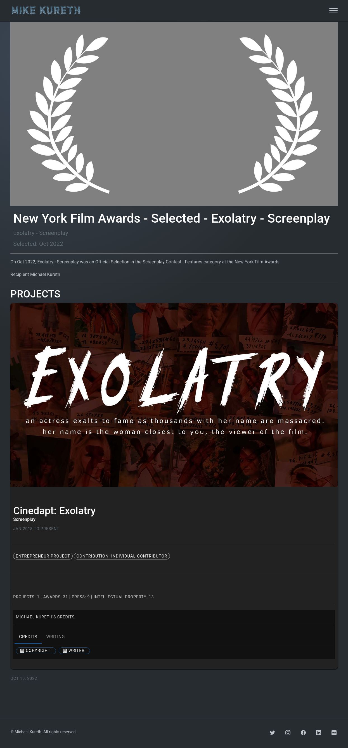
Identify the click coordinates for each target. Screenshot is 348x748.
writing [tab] (55, 637)
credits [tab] (28, 637)
